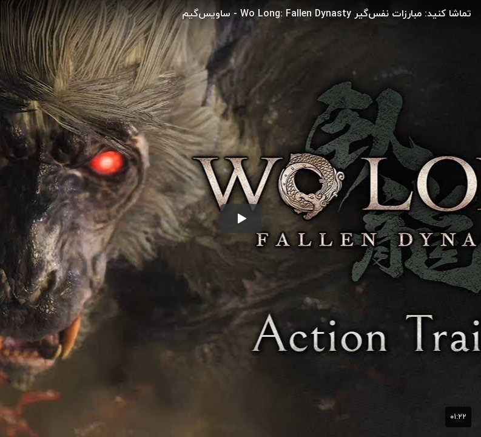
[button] (240, 218)
